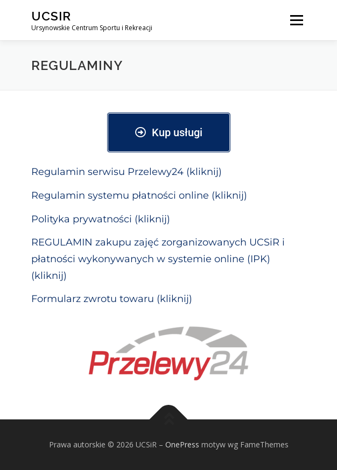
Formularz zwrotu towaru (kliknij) (111, 299)
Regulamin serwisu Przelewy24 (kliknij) (126, 172)
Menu (296, 20)
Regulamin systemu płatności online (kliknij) (139, 195)
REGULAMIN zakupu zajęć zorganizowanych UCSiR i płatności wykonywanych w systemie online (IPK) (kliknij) (158, 258)
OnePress (182, 444)
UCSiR (51, 16)
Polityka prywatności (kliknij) (100, 219)
